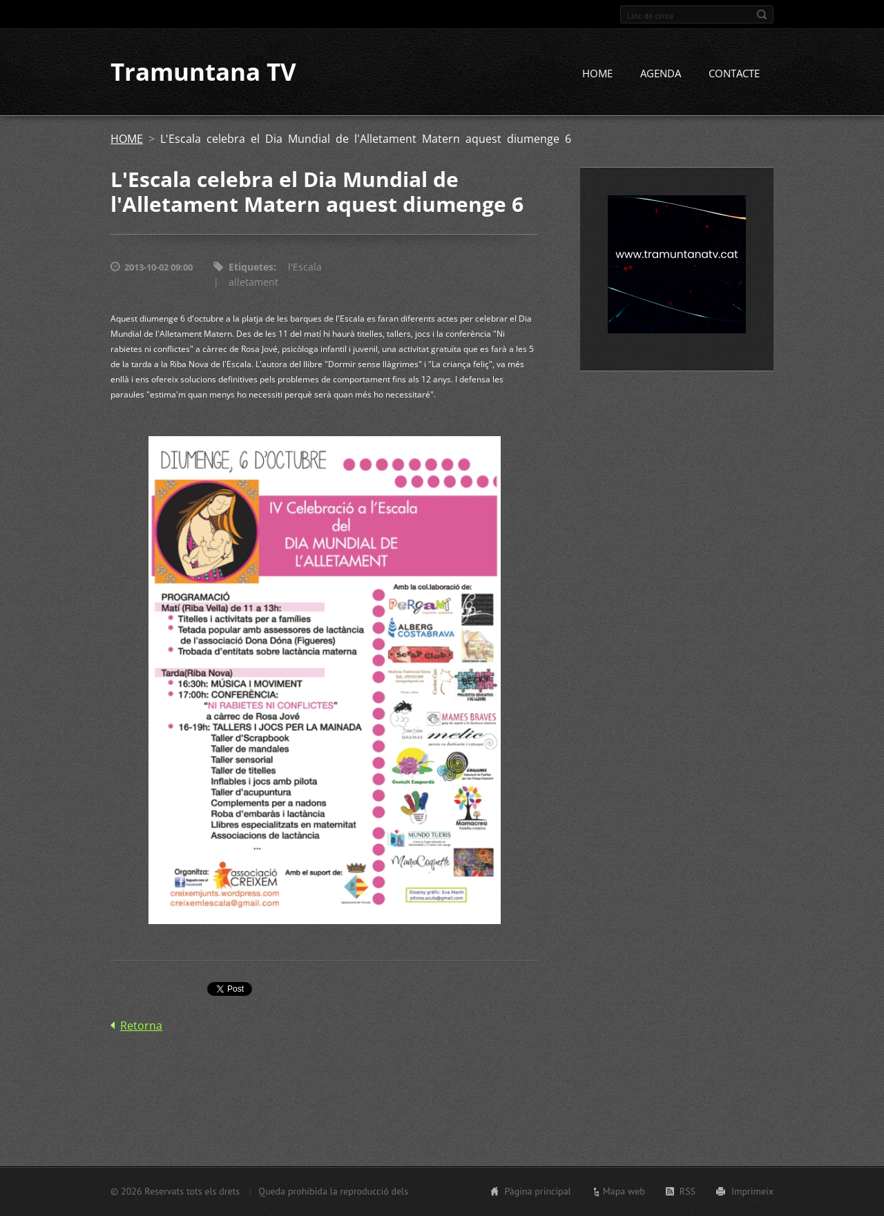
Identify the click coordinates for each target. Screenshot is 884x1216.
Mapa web (624, 1191)
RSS (687, 1191)
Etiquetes (251, 267)
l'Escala (305, 267)
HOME (597, 74)
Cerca (761, 14)
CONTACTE (734, 74)
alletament (253, 282)
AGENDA (660, 74)
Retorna (141, 1025)
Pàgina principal (537, 1191)
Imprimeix (752, 1191)
